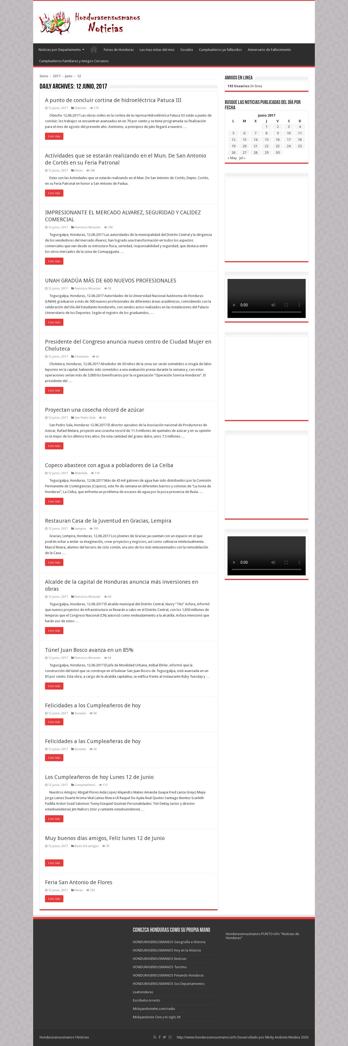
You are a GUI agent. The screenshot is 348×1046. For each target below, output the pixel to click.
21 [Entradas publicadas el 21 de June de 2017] (255, 146)
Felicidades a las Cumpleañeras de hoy (93, 741)
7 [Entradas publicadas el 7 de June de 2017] (255, 133)
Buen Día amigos (87, 846)
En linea (245, 86)
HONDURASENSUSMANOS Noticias (160, 959)
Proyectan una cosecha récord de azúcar (94, 410)
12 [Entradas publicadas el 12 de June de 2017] (233, 140)
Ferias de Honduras (119, 50)
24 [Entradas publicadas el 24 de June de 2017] (289, 146)
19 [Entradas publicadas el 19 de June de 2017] (233, 146)
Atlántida (81, 473)
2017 (56, 76)
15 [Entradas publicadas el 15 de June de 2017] (266, 140)
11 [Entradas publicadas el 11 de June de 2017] (300, 133)
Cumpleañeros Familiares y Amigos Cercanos (74, 61)
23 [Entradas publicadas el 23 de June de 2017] (278, 146)
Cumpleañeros (85, 785)
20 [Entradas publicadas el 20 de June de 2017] (244, 146)
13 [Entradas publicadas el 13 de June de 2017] (244, 140)
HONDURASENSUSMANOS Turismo (160, 967)
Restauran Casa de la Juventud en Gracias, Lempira (108, 520)
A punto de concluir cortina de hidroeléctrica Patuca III (113, 100)
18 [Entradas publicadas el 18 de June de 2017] (300, 140)
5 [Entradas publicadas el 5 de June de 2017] (233, 133)
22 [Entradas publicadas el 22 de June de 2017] (266, 146)
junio (69, 76)
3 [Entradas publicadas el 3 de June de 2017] (289, 127)
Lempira (80, 528)
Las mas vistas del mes (157, 50)
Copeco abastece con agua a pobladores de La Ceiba (109, 465)
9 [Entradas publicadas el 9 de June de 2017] (278, 133)
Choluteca (82, 356)
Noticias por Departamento (60, 50)
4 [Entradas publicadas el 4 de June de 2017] (300, 127)
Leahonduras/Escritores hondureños (94, 49)
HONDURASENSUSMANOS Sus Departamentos (169, 984)
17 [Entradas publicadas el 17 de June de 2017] (289, 140)
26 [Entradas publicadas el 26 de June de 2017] (233, 153)
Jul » (242, 158)
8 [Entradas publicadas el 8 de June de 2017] (266, 133)
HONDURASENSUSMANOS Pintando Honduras (168, 975)
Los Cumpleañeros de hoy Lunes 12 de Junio (99, 777)
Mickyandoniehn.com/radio (154, 1009)
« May (232, 158)
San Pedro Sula (85, 417)
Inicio (44, 76)
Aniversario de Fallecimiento (269, 50)
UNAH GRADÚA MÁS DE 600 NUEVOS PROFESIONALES (110, 280)
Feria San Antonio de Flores (78, 882)
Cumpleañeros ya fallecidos (220, 50)
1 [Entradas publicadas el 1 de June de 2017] (266, 127)
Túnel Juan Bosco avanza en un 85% (89, 650)
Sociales (186, 50)
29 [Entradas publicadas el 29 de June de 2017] (266, 153)
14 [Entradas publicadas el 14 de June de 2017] (255, 140)
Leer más (54, 136)
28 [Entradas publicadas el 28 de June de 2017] (255, 153)
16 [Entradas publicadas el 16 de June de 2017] (278, 140)
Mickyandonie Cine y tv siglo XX (157, 1017)
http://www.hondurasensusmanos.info (207, 1037)
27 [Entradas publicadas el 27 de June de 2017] (244, 153)
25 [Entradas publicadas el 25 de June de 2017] (300, 146)
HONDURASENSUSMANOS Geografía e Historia (169, 942)
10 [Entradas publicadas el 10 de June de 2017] (289, 133)
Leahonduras (143, 992)
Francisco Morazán (88, 227)
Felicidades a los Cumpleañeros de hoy (93, 705)
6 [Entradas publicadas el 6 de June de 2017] (244, 133)
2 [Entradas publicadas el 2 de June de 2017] (278, 127)
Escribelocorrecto (146, 1000)
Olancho (81, 108)
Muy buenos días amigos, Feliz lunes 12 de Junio (105, 838)
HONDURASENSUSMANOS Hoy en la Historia (167, 950)
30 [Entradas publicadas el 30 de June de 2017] (278, 153)
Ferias (79, 170)
